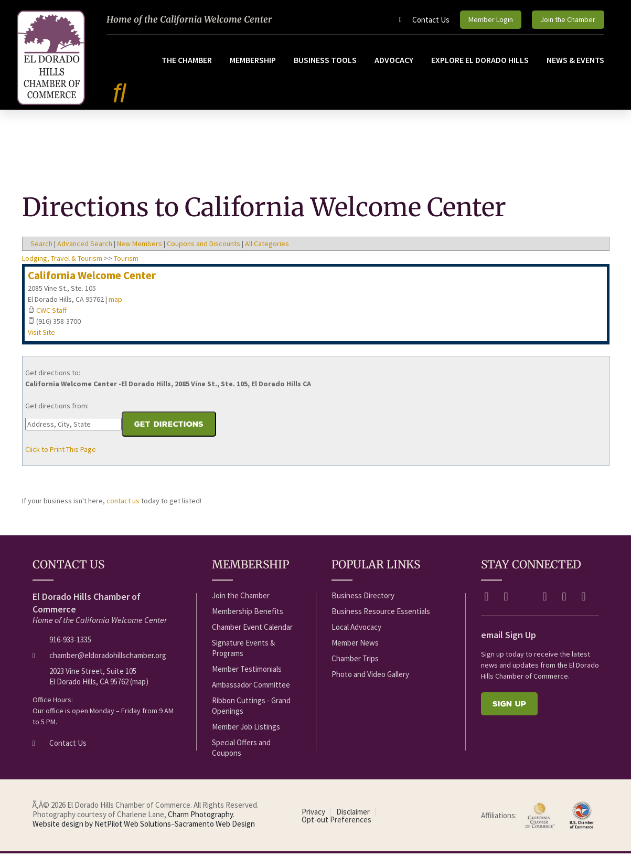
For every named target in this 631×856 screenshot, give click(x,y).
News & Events (575, 62)
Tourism (126, 261)
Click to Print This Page (60, 452)
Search (41, 246)
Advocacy (394, 62)
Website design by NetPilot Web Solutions (102, 826)
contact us (123, 503)
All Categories (267, 246)
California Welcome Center (92, 278)
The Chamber (187, 62)
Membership (253, 62)
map (115, 302)
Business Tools (325, 62)
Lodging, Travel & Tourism (62, 261)
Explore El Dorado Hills (480, 62)
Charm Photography (200, 817)
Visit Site (41, 335)
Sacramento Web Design (215, 826)
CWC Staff (51, 313)
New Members (139, 246)
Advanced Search (84, 246)
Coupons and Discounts (203, 246)
